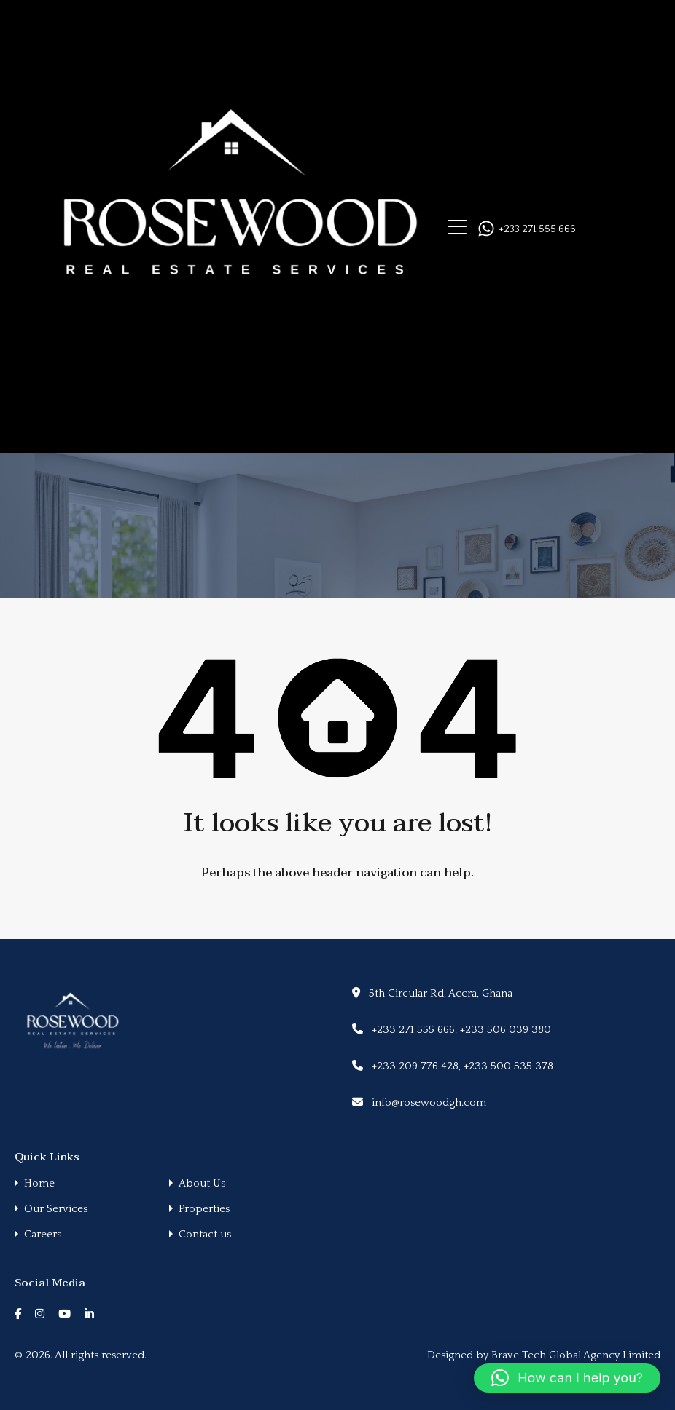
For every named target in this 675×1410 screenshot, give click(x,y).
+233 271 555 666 (537, 229)
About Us (202, 1183)
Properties (204, 1208)
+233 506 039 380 (505, 1029)
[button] (567, 1378)
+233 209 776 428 (415, 1066)
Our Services (55, 1208)
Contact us (205, 1234)
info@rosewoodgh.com (429, 1102)
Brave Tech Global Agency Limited (575, 1355)
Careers (42, 1234)
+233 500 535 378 (508, 1066)
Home (39, 1183)
